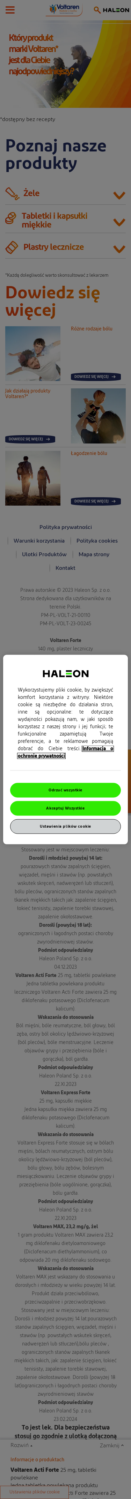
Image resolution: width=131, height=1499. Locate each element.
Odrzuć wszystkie (65, 790)
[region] (65, 749)
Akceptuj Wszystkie (65, 808)
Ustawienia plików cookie (65, 826)
